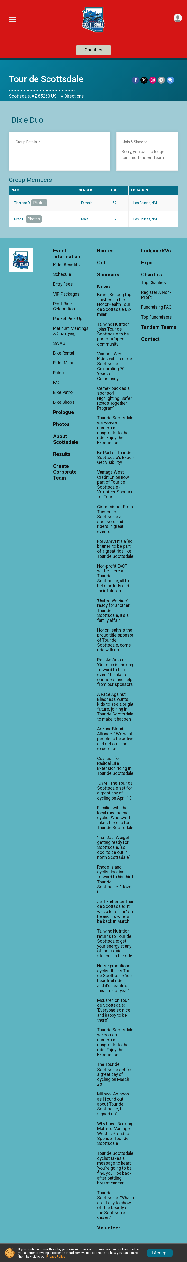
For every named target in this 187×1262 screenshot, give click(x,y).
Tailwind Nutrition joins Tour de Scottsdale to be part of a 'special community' (113, 334)
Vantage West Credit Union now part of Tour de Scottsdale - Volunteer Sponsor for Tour (115, 484)
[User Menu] (177, 18)
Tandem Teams (158, 327)
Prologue (63, 412)
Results (62, 454)
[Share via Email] (161, 80)
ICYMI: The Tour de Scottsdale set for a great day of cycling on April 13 (115, 791)
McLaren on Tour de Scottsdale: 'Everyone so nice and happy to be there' (113, 1010)
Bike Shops (64, 402)
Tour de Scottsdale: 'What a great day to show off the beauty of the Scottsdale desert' (115, 1205)
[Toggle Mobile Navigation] (12, 20)
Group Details (26, 142)
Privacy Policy (55, 1256)
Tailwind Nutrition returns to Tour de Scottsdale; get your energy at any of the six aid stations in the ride (114, 943)
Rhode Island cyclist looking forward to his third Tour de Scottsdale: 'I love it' (115, 879)
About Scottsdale (65, 439)
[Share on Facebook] (136, 80)
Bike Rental (63, 353)
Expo (147, 263)
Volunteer (108, 1228)
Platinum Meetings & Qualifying (71, 331)
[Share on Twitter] (144, 80)
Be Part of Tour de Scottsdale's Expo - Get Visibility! (115, 457)
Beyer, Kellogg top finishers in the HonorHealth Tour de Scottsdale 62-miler (114, 304)
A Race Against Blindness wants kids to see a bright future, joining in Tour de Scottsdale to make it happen (115, 707)
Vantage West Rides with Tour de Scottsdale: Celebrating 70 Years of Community (114, 366)
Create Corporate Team (65, 472)
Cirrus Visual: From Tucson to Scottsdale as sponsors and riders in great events (115, 519)
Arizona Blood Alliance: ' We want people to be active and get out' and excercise (115, 738)
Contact (150, 339)
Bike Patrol (63, 392)
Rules (58, 372)
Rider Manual (65, 362)
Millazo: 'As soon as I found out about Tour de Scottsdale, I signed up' (113, 1104)
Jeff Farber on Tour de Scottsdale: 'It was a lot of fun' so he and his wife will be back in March (115, 911)
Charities (93, 49)
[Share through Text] (170, 80)
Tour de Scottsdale (46, 79)
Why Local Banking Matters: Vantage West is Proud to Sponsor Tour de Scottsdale (114, 1133)
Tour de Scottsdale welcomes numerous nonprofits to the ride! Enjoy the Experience (115, 430)
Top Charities (153, 282)
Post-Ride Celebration (64, 306)
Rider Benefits (66, 264)
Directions (74, 96)
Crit (101, 263)
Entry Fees (63, 284)
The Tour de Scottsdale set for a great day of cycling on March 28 (114, 1074)
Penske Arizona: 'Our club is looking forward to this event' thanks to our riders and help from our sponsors (115, 672)
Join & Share (133, 142)
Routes (105, 251)
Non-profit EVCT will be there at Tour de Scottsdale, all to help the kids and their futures (113, 578)
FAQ (57, 382)
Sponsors (108, 275)
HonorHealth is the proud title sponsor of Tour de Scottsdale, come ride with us (115, 640)
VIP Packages (66, 294)
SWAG (59, 343)
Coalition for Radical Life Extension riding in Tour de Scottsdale (115, 766)
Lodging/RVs (156, 251)
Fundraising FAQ (156, 307)
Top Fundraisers (156, 317)
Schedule (62, 274)
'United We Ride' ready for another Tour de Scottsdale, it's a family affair (113, 610)
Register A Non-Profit (156, 295)
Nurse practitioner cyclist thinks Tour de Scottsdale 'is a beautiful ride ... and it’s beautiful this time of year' (114, 978)
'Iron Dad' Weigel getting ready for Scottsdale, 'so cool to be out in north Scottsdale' (113, 847)
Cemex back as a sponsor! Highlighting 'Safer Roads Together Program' (114, 398)
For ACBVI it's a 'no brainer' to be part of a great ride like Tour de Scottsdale (115, 549)
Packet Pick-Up (67, 318)
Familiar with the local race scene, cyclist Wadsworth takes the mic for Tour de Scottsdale (115, 817)
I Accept (160, 1253)
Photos (39, 203)
